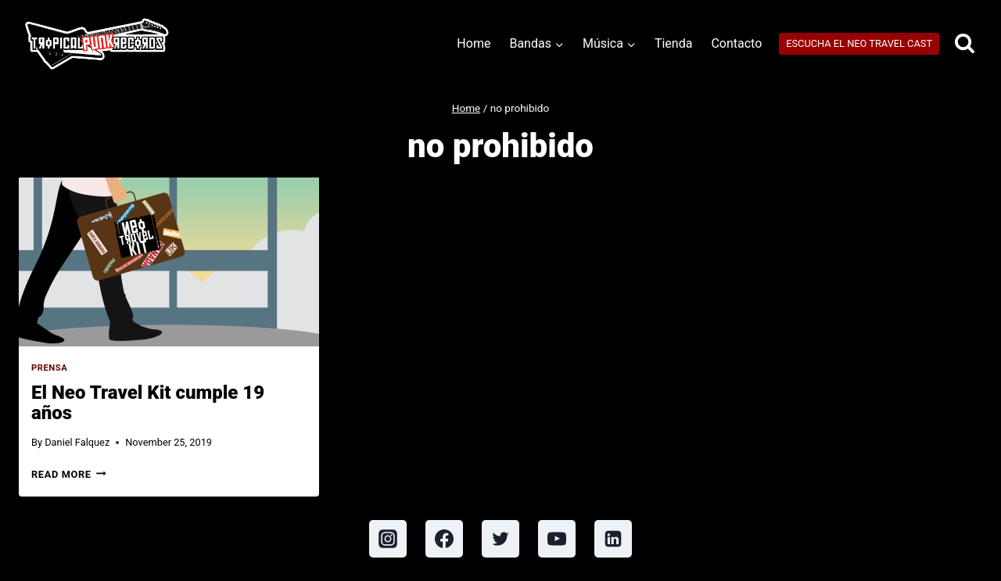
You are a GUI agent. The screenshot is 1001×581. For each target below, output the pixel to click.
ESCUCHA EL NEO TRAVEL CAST (859, 43)
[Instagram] (388, 539)
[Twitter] (500, 539)
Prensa (49, 368)
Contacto (736, 43)
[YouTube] (557, 539)
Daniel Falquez (77, 442)
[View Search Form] (964, 44)
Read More (68, 474)
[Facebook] (444, 539)
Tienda (673, 43)
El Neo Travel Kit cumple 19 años (147, 403)
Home (473, 43)
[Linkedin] (613, 539)
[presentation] (169, 262)
